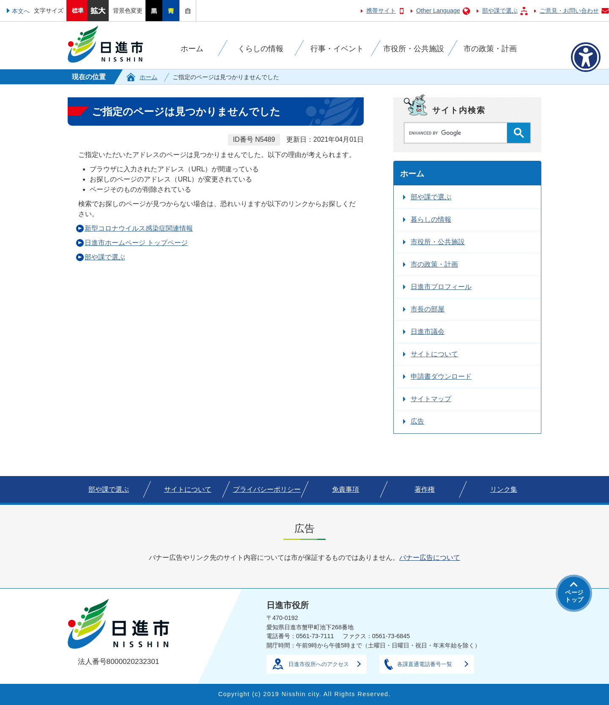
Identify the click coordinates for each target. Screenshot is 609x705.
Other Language (438, 10)
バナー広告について (429, 557)
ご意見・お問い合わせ (569, 10)
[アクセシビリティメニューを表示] (586, 57)
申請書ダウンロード (441, 376)
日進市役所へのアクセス (318, 664)
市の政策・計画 (434, 264)
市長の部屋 (427, 309)
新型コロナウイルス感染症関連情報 (139, 228)
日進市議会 (427, 331)
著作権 (424, 489)
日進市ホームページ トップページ (136, 242)
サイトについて (434, 354)
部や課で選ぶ (500, 10)
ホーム (148, 77)
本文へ (21, 11)
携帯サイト (381, 10)
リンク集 (503, 489)
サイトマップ (431, 398)
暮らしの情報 (431, 219)
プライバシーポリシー (267, 489)
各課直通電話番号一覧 (424, 664)
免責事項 (345, 489)
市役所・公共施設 (438, 241)
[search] (458, 133)
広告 (417, 421)
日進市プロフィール (441, 286)
